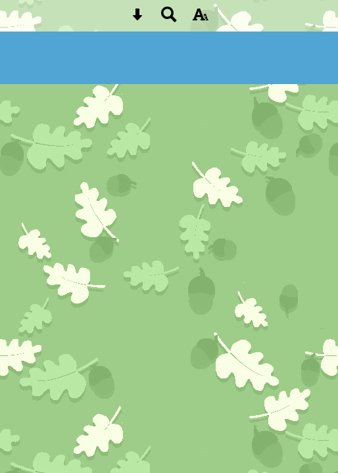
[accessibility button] (200, 18)
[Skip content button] (137, 18)
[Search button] (169, 18)
